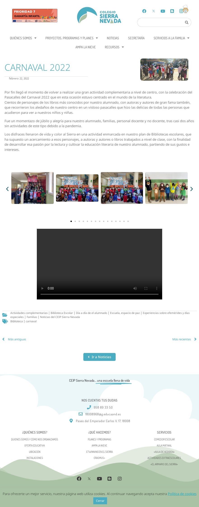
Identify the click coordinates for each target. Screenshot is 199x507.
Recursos (114, 47)
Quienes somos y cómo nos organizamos (34, 439)
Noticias (113, 38)
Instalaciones (34, 458)
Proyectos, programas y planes (71, 38)
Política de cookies (182, 493)
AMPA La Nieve (85, 47)
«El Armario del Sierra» (164, 464)
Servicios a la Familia (171, 38)
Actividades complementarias (29, 313)
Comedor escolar (164, 439)
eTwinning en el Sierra (99, 451)
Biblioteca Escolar (62, 313)
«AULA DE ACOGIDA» (164, 451)
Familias (32, 317)
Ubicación (34, 451)
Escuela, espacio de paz (125, 313)
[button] (7, 189)
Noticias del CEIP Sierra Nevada (60, 317)
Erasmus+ (99, 458)
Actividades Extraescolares (164, 458)
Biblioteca (16, 321)
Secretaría (136, 38)
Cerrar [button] (100, 501)
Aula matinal (164, 445)
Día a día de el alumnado (91, 313)
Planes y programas (99, 439)
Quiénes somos (23, 38)
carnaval (31, 321)
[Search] (186, 22)
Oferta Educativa (34, 445)
